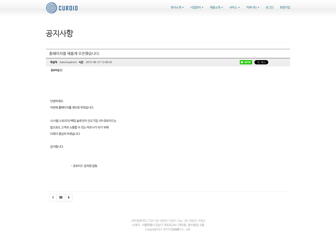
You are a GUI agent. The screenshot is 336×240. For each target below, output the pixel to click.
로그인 (269, 7)
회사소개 (177, 7)
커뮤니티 (252, 7)
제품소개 (216, 7)
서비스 (234, 7)
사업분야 (196, 7)
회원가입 (285, 7)
